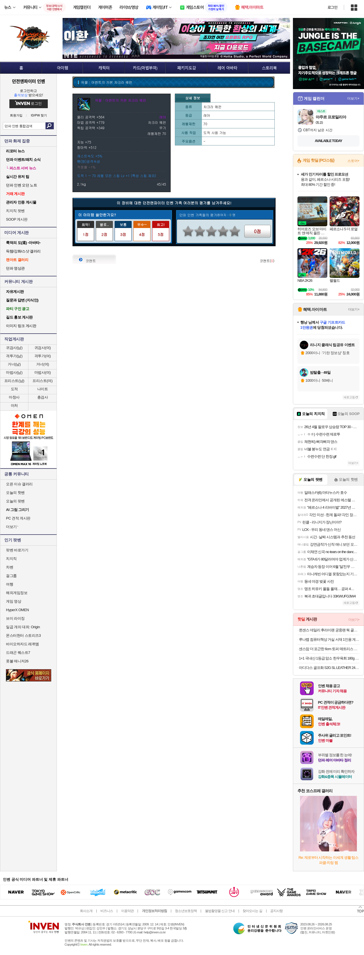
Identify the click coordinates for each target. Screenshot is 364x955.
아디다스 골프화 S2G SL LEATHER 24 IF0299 (329, 668)
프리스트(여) (42, 381)
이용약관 (127, 911)
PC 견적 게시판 (18, 518)
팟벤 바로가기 (17, 550)
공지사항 (276, 911)
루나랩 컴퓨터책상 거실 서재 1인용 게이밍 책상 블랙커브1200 (329, 639)
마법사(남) (14, 372)
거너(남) (14, 364)
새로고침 (349, 397)
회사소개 (86, 911)
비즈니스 (106, 911)
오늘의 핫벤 (15, 492)
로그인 (332, 7)
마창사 (14, 397)
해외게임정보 (16, 593)
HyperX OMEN (17, 610)
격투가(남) (14, 356)
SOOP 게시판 (17, 219)
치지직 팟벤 (15, 211)
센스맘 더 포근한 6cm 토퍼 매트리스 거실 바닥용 (329, 649)
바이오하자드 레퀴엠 (22, 644)
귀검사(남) (14, 348)
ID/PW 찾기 (39, 115)
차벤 (9, 567)
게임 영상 (13, 601)
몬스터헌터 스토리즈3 (23, 635)
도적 (14, 389)
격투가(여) (42, 356)
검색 (50, 125)
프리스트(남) (14, 381)
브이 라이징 (15, 618)
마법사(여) (42, 372)
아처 (14, 405)
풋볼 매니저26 (17, 661)
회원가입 (16, 115)
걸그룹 (11, 576)
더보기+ (353, 98)
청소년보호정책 (186, 911)
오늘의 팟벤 (15, 501)
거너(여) (42, 364)
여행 (9, 584)
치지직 (11, 558)
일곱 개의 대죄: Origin (23, 627)
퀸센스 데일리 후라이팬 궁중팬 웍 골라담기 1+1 (329, 630)
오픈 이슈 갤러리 (19, 484)
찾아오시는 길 (252, 911)
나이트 (42, 389)
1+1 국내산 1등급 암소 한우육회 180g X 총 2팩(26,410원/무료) (329, 658)
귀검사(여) (42, 348)
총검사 (42, 397)
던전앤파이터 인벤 (28, 81)
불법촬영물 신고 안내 (220, 911)
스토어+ (353, 161)
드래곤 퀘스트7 (18, 652)
